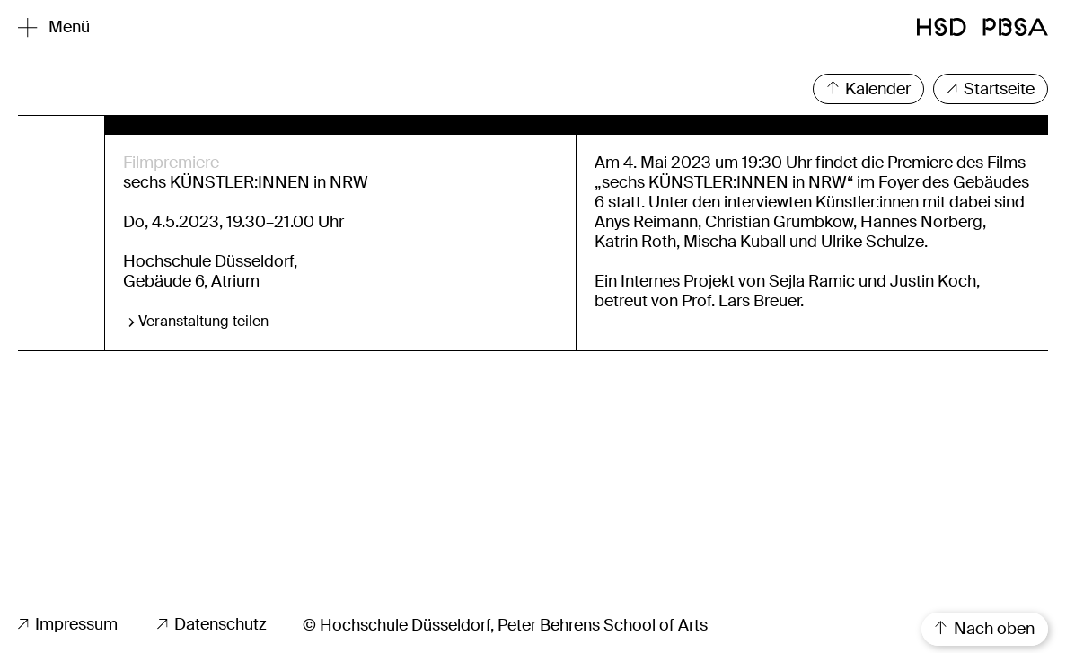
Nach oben (985, 629)
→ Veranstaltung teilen (196, 321)
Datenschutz (212, 624)
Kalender (868, 89)
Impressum (68, 624)
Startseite (991, 89)
